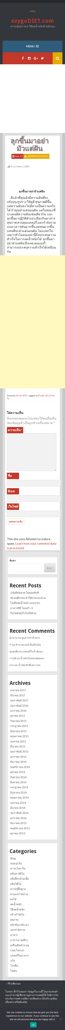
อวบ (12, 664)
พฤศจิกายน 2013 (20, 828)
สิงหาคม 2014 (18, 782)
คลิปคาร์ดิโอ (17, 873)
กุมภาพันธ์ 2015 (19, 751)
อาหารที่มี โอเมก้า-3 (21, 608)
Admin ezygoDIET (38, 156)
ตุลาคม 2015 (17, 715)
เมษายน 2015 (18, 741)
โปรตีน (14, 965)
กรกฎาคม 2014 (19, 787)
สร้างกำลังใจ (21, 395)
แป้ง (12, 960)
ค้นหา (13, 560)
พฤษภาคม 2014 (19, 797)
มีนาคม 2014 (17, 807)
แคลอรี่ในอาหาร (19, 955)
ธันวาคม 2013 (18, 823)
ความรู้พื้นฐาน (18, 888)
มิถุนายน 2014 (18, 792)
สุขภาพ (14, 919)
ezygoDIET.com (32, 21)
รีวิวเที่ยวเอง (14, 983)
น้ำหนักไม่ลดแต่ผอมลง (32, 658)
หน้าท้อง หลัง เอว (19, 924)
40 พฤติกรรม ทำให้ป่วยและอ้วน (28, 597)
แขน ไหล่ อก (17, 950)
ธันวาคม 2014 (18, 761)
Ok (33, 1025)
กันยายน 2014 (18, 777)
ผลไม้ (13, 899)
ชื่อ (10, 476)
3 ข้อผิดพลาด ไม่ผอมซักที (24, 592)
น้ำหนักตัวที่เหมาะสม (29, 664)
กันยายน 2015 (18, 720)
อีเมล (11, 491)
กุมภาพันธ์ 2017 (19, 700)
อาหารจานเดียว (19, 940)
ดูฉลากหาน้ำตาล (31, 637)
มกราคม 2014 (18, 818)
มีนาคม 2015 (17, 746)
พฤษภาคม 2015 (19, 736)
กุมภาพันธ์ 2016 (19, 705)
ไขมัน (13, 970)
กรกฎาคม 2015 (19, 725)
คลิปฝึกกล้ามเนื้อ (19, 878)
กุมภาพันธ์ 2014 (19, 812)
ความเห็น (15, 430)
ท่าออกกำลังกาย (19, 894)
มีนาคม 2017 (17, 695)
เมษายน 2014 (18, 802)
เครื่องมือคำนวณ (19, 945)
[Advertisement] (32, 98)
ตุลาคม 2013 (17, 833)
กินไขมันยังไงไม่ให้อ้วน (23, 613)
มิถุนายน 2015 (18, 731)
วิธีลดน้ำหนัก (17, 909)
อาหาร (14, 935)
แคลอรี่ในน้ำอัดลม (33, 651)
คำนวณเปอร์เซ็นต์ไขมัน (28, 644)
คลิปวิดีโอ (15, 883)
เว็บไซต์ (13, 506)
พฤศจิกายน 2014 (20, 766)
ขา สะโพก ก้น (17, 868)
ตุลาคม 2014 (17, 771)
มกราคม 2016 (18, 710)
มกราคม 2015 (18, 756)
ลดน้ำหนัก (40, 395)
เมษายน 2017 (18, 690)
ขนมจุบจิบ (16, 863)
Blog (13, 858)
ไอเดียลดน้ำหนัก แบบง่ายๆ (25, 602)
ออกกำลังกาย (17, 929)
